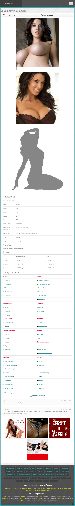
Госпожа (41, 365)
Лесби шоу (7, 319)
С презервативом (44, 280)
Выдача (7, 334)
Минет (39, 276)
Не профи (42, 311)
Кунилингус (42, 295)
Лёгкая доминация (44, 373)
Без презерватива (44, 284)
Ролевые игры (43, 369)
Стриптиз (40, 303)
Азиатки (20, 241)
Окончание (7, 303)
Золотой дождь (9, 330)
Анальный (8, 284)
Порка (40, 376)
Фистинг (40, 319)
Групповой (8, 288)
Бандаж (41, 361)
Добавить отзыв (37, 396)
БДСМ (39, 357)
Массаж (6, 357)
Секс (5, 276)
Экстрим (6, 342)
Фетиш (41, 384)
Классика (8, 280)
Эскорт (41, 346)
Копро (39, 330)
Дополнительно (43, 342)
